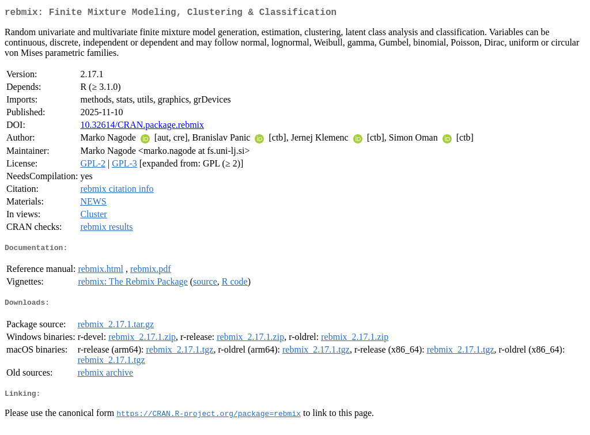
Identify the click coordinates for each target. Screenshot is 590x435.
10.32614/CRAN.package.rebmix (142, 127)
